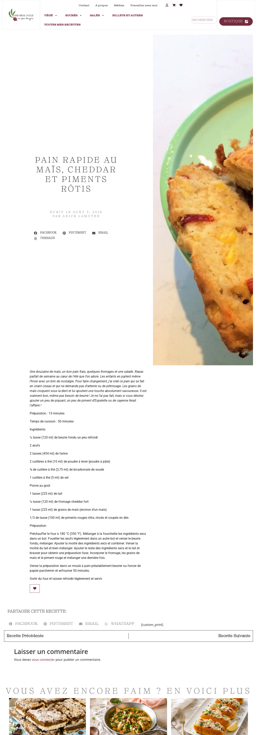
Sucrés (73, 15)
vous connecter (43, 659)
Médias (119, 5)
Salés (97, 15)
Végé (50, 15)
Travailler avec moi (143, 5)
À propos (101, 5)
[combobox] (204, 20)
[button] (45, 233)
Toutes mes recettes (62, 24)
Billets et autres (127, 15)
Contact (84, 5)
